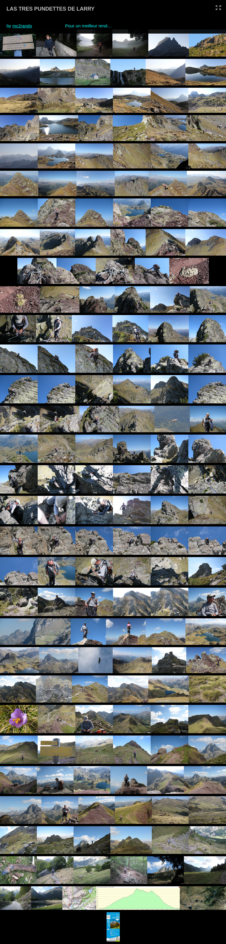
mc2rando (22, 25)
